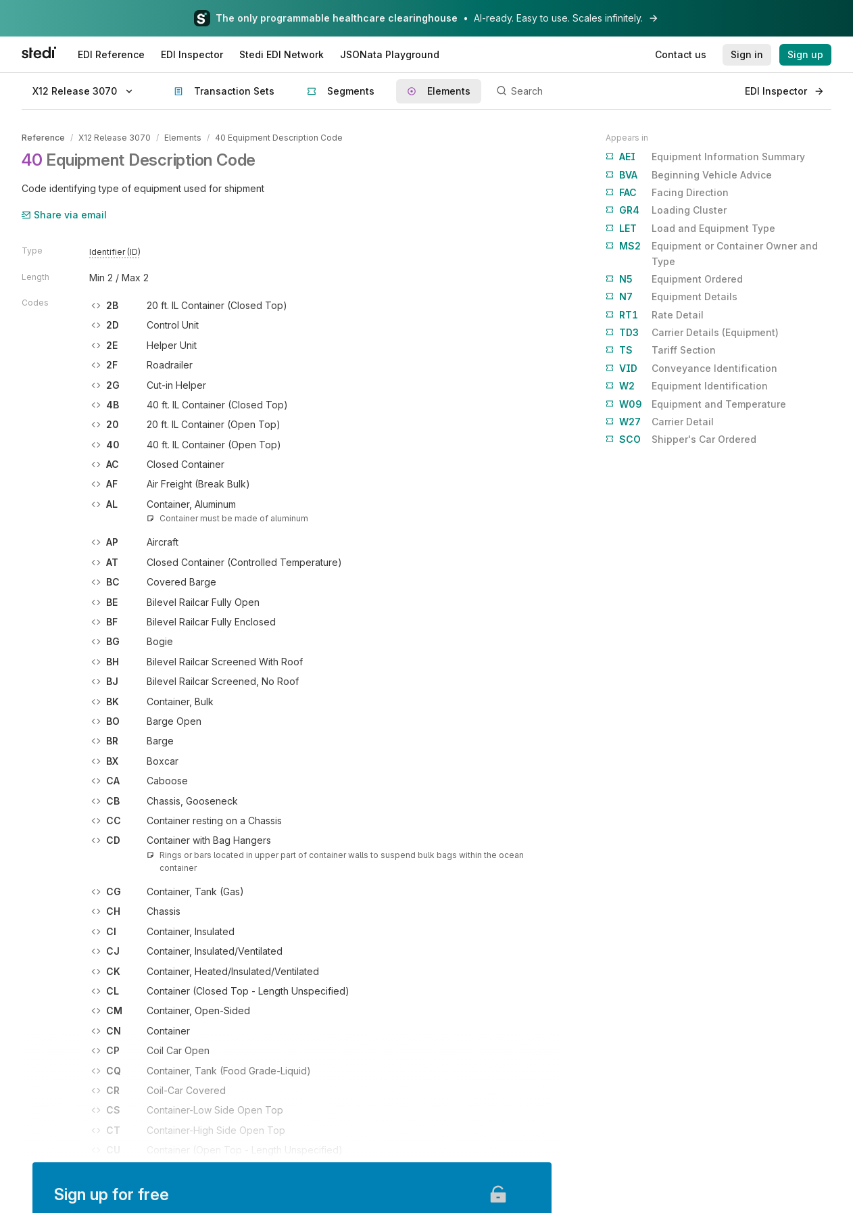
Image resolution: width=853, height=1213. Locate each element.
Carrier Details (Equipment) (692, 332)
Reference (43, 138)
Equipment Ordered (674, 279)
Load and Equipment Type (690, 228)
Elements (182, 138)
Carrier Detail (660, 421)
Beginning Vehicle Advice (689, 175)
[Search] (613, 91)
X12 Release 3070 (114, 138)
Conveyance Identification (691, 368)
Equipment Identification (687, 386)
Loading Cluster (666, 210)
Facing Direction (667, 192)
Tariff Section (661, 350)
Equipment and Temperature (696, 404)
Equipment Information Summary (705, 156)
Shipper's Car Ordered (681, 439)
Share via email (64, 214)
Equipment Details (671, 296)
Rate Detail (655, 315)
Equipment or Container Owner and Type (712, 252)
